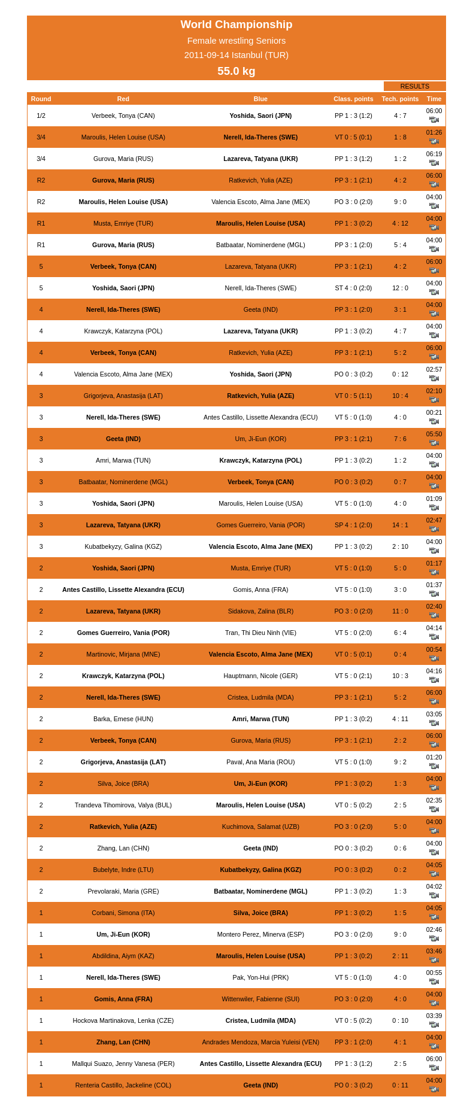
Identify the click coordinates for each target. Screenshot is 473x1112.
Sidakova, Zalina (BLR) (261, 611)
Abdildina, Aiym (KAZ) (123, 955)
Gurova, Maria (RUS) (123, 158)
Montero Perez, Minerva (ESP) (260, 934)
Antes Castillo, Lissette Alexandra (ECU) (261, 417)
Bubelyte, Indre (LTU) (123, 869)
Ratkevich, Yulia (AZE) (260, 180)
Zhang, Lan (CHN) (123, 848)
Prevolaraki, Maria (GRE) (123, 891)
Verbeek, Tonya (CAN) (123, 115)
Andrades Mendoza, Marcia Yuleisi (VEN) (260, 1042)
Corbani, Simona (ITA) (123, 912)
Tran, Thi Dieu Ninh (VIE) (260, 632)
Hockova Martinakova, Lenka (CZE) (123, 1020)
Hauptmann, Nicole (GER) (261, 675)
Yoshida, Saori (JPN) (260, 115)
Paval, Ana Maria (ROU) (260, 761)
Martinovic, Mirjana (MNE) (123, 654)
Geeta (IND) (261, 309)
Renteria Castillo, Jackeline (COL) (123, 1085)
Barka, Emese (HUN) (123, 718)
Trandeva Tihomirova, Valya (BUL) (123, 805)
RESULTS (415, 86)
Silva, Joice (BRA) (123, 783)
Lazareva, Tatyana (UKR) (260, 158)
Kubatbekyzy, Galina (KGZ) (123, 546)
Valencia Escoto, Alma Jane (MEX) (260, 201)
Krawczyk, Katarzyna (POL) (123, 331)
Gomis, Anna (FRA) (260, 589)
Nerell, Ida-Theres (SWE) (261, 137)
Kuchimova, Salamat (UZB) (260, 826)
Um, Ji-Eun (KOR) (260, 438)
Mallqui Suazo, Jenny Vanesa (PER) (123, 1063)
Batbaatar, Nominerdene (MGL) (260, 244)
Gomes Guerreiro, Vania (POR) (260, 524)
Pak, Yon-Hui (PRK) (261, 977)
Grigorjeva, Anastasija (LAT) (123, 395)
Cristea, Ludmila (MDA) (261, 697)
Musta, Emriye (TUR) (123, 223)
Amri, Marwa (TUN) (123, 460)
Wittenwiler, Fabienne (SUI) (261, 998)
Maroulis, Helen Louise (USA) (123, 137)
